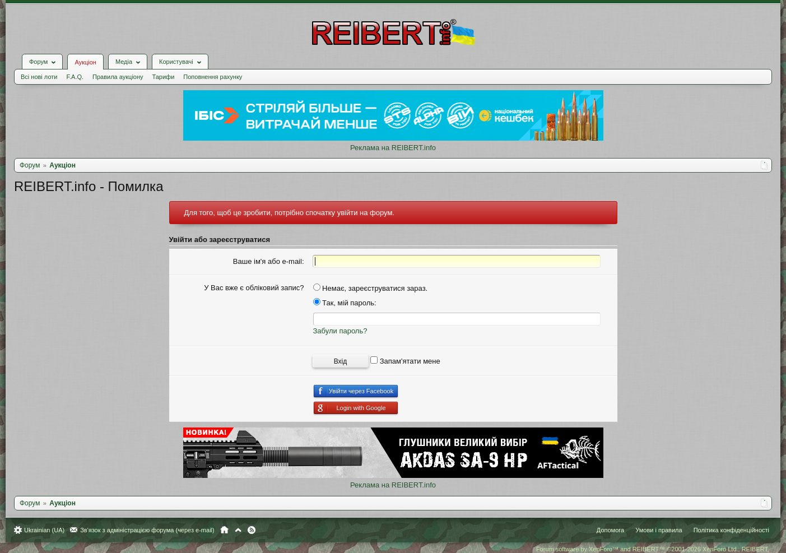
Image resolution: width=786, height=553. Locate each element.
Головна (224, 530)
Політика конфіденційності (731, 530)
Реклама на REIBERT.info (393, 147)
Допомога (610, 530)
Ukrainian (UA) (44, 530)
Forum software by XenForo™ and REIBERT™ (652, 549)
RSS (251, 530)
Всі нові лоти (39, 76)
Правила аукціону (117, 76)
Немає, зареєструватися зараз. (370, 288)
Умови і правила (658, 530)
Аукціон (85, 62)
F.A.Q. (74, 76)
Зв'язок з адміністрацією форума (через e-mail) (147, 530)
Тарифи (163, 76)
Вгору (238, 530)
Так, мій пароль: (344, 303)
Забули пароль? (340, 331)
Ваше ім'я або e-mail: (268, 261)
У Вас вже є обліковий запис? (254, 288)
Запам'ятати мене (405, 361)
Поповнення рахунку (212, 76)
